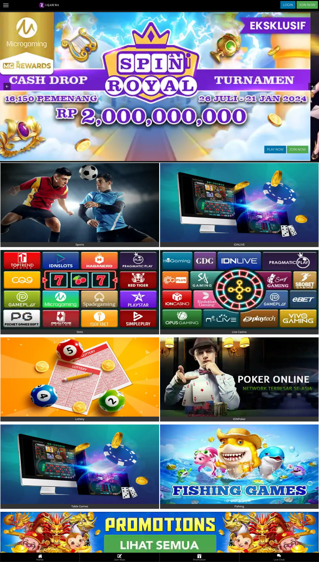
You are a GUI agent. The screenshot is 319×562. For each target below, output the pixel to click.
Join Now (307, 5)
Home (40, 557)
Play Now (283, 149)
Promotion (199, 557)
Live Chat (279, 557)
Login (288, 5)
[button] (7, 86)
